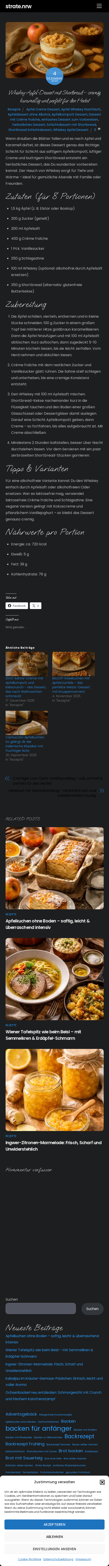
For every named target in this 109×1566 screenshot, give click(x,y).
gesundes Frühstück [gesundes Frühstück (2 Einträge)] (78, 1472)
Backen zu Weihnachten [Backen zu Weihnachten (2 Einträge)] (48, 1437)
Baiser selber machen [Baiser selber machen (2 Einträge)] (85, 1444)
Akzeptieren (54, 1524)
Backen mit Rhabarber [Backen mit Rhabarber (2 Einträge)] (19, 1437)
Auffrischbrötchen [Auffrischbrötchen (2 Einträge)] (48, 1422)
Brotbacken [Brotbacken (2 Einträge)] (91, 1451)
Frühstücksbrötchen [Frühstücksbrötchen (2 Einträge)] (52, 1472)
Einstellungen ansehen (54, 1549)
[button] (102, 1482)
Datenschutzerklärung (58, 1559)
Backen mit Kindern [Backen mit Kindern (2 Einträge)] (85, 1430)
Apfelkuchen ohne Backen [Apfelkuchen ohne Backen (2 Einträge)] (21, 1422)
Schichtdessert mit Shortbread (71, 124)
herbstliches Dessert (28, 124)
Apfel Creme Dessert (43, 109)
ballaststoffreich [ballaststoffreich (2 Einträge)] (15, 1451)
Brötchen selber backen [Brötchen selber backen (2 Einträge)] (19, 1465)
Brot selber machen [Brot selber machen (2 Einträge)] (75, 1458)
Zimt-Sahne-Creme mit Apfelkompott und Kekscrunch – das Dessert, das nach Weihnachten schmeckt (26, 687)
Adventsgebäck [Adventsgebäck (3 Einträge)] (21, 1414)
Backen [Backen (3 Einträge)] (68, 1421)
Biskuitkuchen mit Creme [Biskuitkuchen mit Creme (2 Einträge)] (42, 1451)
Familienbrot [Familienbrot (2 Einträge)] (13, 1472)
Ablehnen (54, 1536)
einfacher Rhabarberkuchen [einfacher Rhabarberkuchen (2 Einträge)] (69, 1465)
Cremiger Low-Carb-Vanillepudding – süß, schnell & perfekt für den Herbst (58, 781)
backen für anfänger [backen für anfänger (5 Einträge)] (39, 1428)
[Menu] (99, 6)
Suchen (12, 1299)
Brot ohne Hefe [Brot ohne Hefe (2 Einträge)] (53, 1458)
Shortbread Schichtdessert (30, 130)
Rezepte (14, 109)
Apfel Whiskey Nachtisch (81, 109)
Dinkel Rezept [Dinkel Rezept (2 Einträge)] (43, 1465)
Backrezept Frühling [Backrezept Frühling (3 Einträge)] (25, 1444)
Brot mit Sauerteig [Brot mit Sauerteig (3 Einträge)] (24, 1458)
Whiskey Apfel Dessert (71, 130)
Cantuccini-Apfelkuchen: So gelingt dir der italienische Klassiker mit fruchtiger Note (25, 744)
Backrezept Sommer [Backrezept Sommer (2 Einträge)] (58, 1444)
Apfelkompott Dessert (69, 114)
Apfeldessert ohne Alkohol (29, 114)
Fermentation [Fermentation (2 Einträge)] (30, 1472)
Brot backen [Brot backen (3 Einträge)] (71, 1451)
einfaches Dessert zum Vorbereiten (69, 119)
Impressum (83, 1559)
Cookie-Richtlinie (29, 1559)
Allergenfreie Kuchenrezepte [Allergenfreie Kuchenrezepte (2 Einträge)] (55, 1414)
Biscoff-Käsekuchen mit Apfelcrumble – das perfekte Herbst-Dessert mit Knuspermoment (71, 685)
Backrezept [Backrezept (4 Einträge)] (79, 1436)
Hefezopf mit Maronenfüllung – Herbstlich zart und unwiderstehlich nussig (52, 793)
